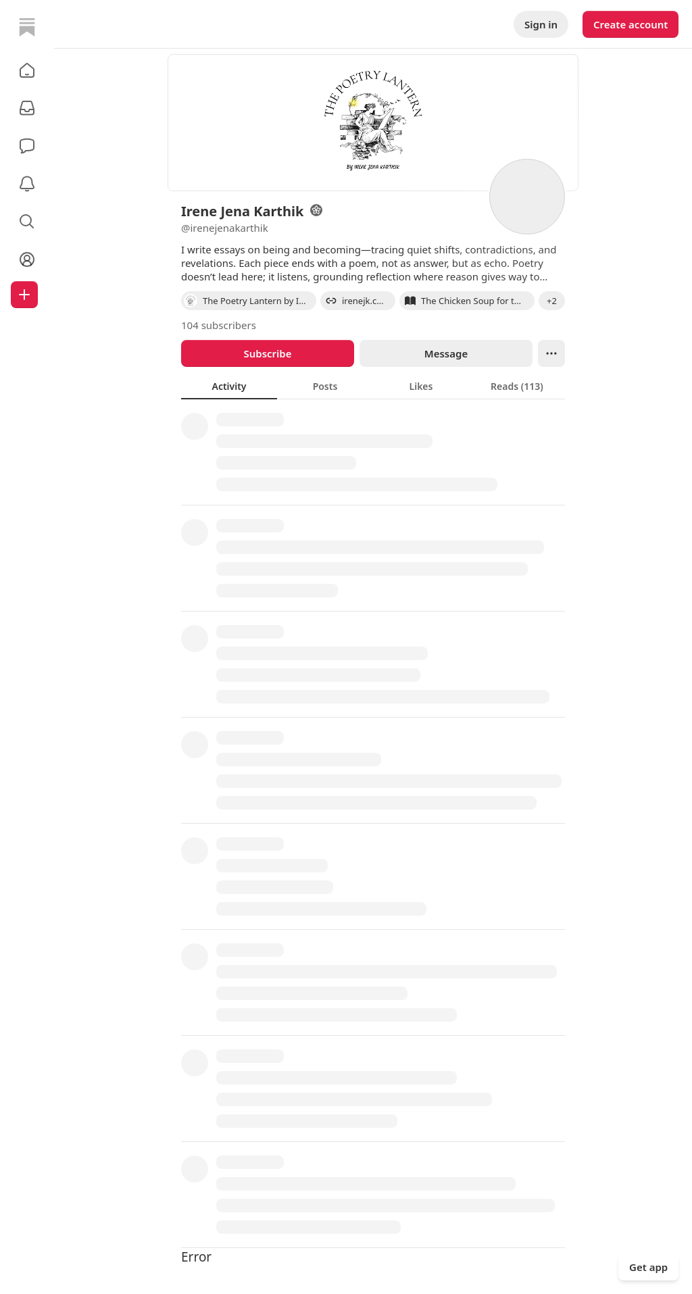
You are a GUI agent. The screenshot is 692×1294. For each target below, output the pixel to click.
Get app (648, 1267)
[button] (27, 70)
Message (446, 353)
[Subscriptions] (27, 108)
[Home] (27, 27)
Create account (630, 24)
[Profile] (27, 259)
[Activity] (27, 184)
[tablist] (373, 385)
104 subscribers (218, 325)
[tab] (229, 385)
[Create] (24, 294)
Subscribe (267, 353)
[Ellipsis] (551, 353)
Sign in (541, 24)
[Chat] (27, 146)
